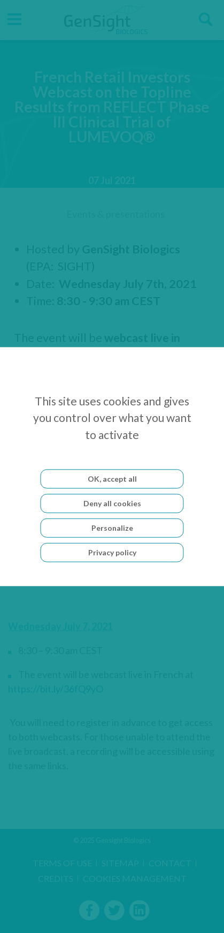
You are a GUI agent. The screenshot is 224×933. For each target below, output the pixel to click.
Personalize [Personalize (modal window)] (112, 527)
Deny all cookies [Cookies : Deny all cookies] (112, 503)
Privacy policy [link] (112, 552)
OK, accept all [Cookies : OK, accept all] (112, 478)
